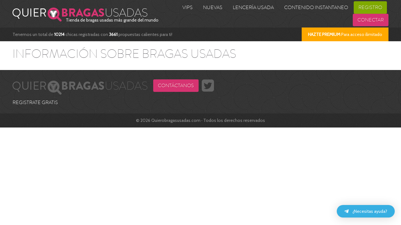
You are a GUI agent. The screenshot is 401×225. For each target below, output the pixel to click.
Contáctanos (176, 85)
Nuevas (212, 7)
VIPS (187, 7)
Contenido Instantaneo (316, 7)
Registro (370, 7)
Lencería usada (253, 7)
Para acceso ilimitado (345, 34)
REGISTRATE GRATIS (35, 102)
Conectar (370, 20)
